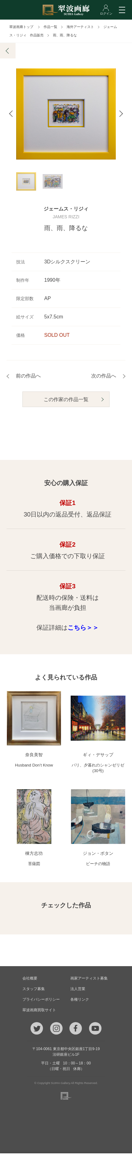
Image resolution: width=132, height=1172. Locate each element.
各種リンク (79, 999)
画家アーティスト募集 (89, 978)
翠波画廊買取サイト (39, 1010)
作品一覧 (50, 27)
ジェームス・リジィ (66, 210)
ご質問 (66, 1162)
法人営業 (77, 989)
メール (42, 1162)
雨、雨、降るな (65, 35)
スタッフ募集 (33, 989)
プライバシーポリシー (41, 999)
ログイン (113, 1162)
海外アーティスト (80, 27)
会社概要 (29, 978)
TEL (18, 1162)
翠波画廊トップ (21, 27)
